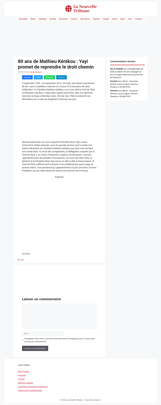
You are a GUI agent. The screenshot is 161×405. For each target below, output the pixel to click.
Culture (74, 19)
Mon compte (23, 371)
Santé (114, 19)
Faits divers (85, 19)
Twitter (38, 77)
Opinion (96, 19)
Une (22, 260)
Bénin (33, 19)
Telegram (61, 77)
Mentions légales (25, 383)
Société (53, 19)
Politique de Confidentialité (30, 390)
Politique (43, 19)
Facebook (27, 77)
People (106, 19)
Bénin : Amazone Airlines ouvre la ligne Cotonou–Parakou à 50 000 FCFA (124, 84)
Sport (122, 19)
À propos (22, 375)
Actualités (23, 19)
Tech (130, 19)
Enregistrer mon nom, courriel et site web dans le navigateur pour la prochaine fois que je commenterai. (59, 340)
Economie (63, 19)
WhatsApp (49, 77)
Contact (138, 19)
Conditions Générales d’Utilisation (33, 386)
